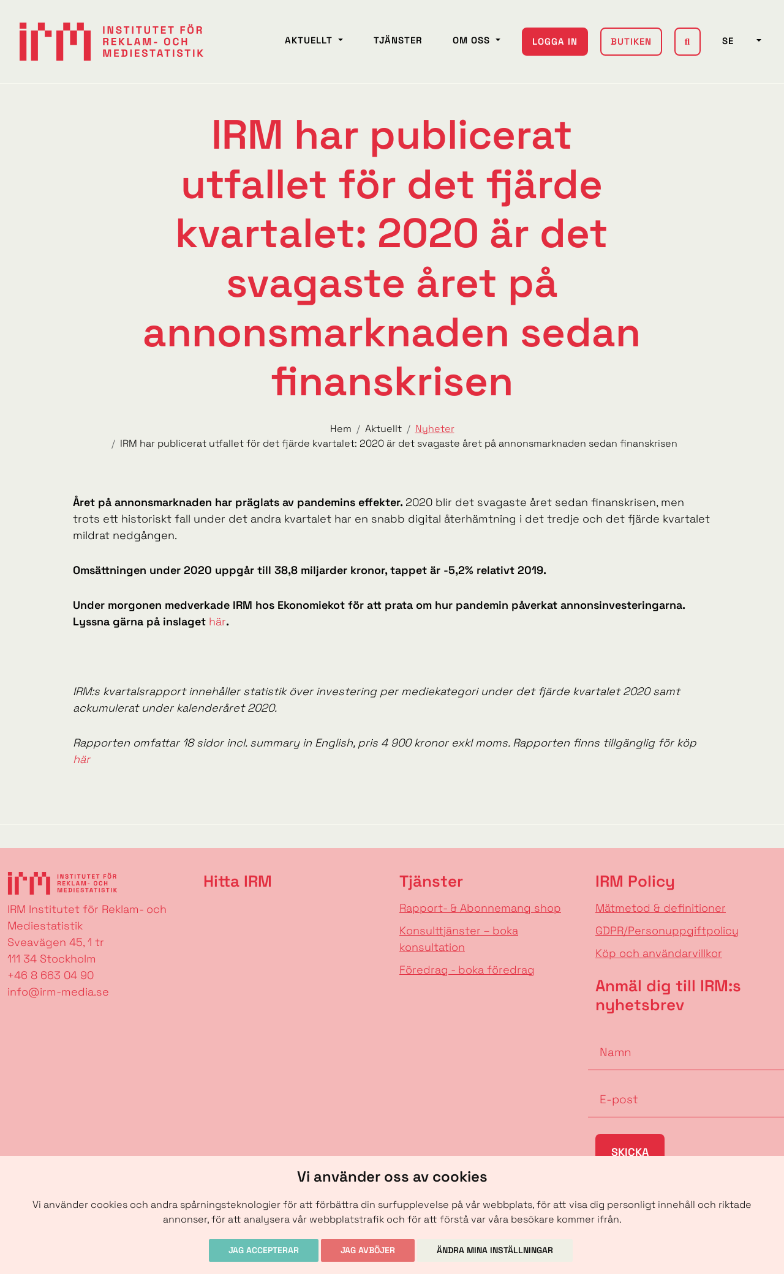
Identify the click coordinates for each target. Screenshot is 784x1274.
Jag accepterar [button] (263, 1250)
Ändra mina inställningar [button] (495, 1250)
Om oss (473, 40)
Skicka (630, 1152)
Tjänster (398, 40)
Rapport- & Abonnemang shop (480, 908)
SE (738, 41)
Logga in (555, 41)
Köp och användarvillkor (658, 953)
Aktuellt (310, 40)
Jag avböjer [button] (368, 1250)
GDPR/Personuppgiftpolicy (667, 930)
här (217, 621)
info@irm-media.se (58, 992)
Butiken (631, 41)
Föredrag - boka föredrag (467, 970)
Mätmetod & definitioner (660, 908)
